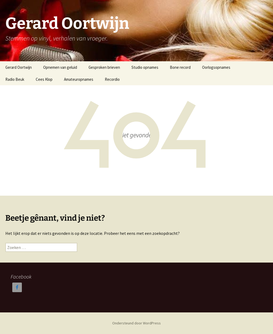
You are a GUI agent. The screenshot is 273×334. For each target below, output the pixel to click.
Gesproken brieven (104, 67)
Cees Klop (44, 79)
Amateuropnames (78, 79)
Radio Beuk (14, 79)
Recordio (112, 79)
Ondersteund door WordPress (136, 323)
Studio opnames (144, 67)
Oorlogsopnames (216, 67)
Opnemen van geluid (60, 67)
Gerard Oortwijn (18, 67)
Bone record (180, 67)
